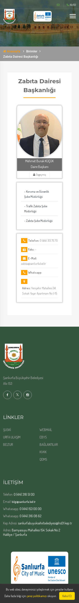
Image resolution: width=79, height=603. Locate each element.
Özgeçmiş (39, 174)
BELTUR (8, 444)
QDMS (43, 459)
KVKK (43, 452)
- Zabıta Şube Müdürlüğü (38, 220)
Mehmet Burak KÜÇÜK (39, 161)
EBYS (43, 437)
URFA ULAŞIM (11, 437)
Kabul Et (67, 596)
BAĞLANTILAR (49, 444)
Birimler (31, 51)
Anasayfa (11, 51)
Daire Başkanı (39, 167)
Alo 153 (71, 5)
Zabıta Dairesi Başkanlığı (20, 57)
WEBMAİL (46, 430)
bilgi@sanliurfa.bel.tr (23, 501)
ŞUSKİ (7, 430)
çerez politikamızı (37, 596)
